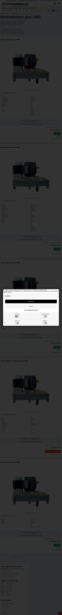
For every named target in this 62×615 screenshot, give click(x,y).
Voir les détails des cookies (31, 310)
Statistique (45, 322)
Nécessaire (17, 315)
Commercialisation (45, 315)
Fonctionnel (17, 322)
